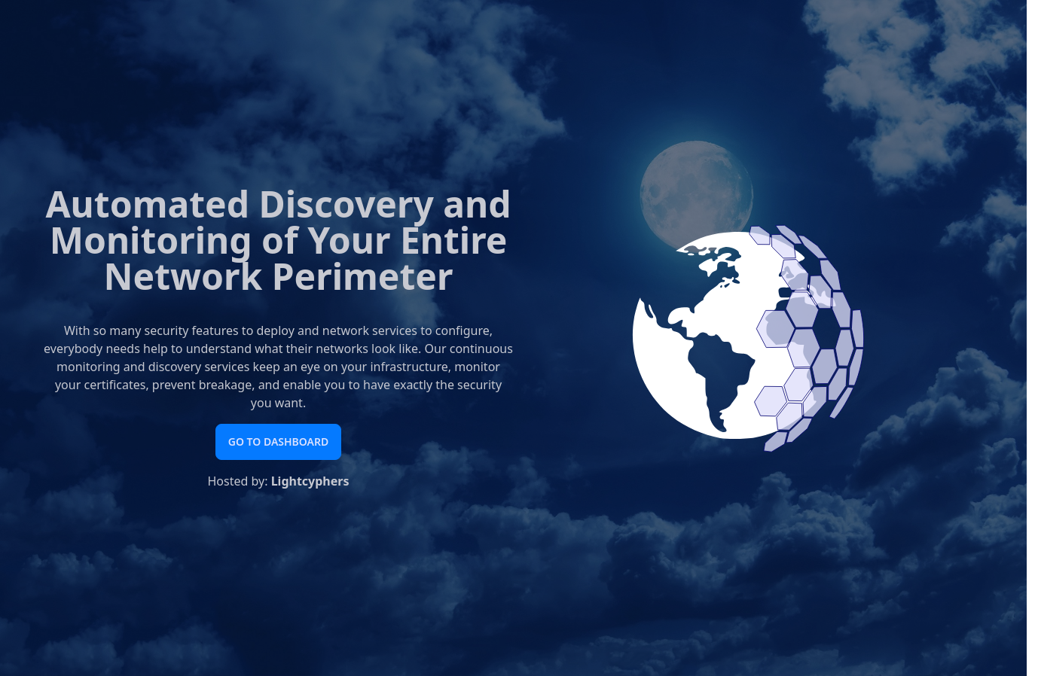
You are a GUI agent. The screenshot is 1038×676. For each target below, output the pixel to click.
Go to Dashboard (278, 441)
